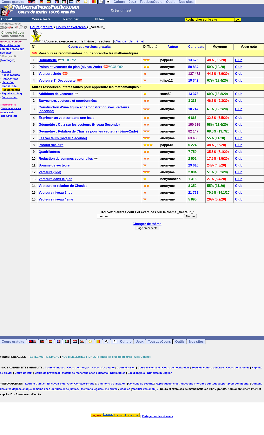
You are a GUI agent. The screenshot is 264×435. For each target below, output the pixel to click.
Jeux (139, 341)
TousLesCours (159, 341)
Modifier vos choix (143, 388)
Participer (71, 19)
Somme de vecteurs (54, 165)
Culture (126, 341)
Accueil (6, 19)
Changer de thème (128, 41)
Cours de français (78, 367)
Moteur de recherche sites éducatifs (85, 372)
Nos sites (196, 341)
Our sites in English (159, 372)
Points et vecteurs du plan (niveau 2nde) (70, 67)
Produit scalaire (51, 145)
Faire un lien (10, 97)
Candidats (196, 46)
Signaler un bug (12, 93)
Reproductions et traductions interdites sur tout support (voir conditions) (202, 383)
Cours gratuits (41, 27)
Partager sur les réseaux (157, 416)
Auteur (172, 46)
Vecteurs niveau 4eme (56, 199)
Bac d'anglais (136, 372)
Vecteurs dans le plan (55, 179)
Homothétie (48, 60)
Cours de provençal (47, 372)
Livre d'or (8, 82)
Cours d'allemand (149, 367)
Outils (180, 341)
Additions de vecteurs (56, 94)
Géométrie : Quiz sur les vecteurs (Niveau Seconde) (79, 124)
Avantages (7, 60)
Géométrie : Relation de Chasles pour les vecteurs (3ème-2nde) (88, 131)
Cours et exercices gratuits (89, 46)
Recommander (11, 89)
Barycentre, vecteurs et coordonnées (68, 100)
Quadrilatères (49, 152)
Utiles (99, 19)
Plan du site (9, 86)
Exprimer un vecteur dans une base (66, 118)
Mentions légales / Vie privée (99, 388)
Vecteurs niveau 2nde (55, 192)
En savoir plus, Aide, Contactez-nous (70, 383)
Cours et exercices (71, 27)
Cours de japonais (237, 367)
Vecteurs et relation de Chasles (63, 186)
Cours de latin (24, 372)
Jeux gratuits (7, 112)
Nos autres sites (9, 116)
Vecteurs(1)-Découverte (57, 80)
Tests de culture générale (208, 367)
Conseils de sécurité (141, 383)
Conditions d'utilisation (111, 383)
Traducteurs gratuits (11, 108)
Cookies (125, 388)
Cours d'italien (126, 367)
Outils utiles (117, 372)
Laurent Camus (35, 383)
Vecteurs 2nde (50, 73)
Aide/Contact (9, 78)
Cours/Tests (41, 19)
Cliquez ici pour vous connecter (13, 34)
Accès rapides (10, 74)
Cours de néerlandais (176, 367)
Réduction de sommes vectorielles (66, 158)
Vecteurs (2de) (50, 172)
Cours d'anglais (55, 367)
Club (239, 60)
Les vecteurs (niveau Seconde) (63, 138)
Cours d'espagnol (103, 367)
